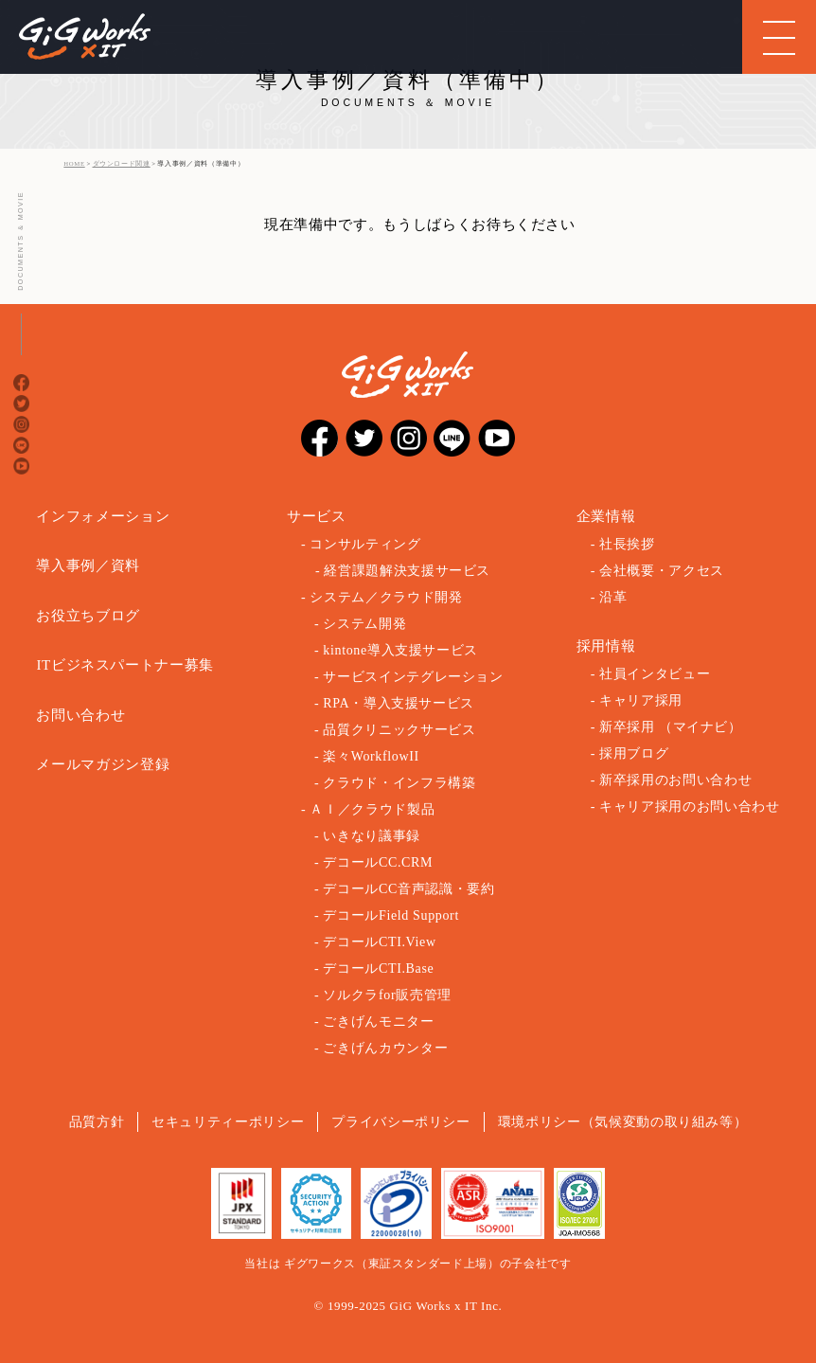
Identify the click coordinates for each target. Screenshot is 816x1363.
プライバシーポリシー (400, 1122)
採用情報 (606, 646)
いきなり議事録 (371, 836)
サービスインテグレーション (413, 677)
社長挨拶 (627, 544)
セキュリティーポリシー (227, 1122)
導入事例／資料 (88, 565)
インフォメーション (102, 516)
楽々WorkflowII (371, 756)
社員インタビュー (654, 674)
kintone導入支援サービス (400, 650)
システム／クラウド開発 (386, 597)
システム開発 (364, 624)
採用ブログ (633, 753)
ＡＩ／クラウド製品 (372, 809)
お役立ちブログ (88, 615)
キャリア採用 (641, 700)
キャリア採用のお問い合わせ (689, 806)
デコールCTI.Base (378, 968)
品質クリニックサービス (399, 730)
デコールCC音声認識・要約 (408, 889)
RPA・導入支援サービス (398, 703)
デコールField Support (391, 915)
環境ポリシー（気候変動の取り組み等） (623, 1122)
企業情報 (606, 516)
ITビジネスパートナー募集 (125, 665)
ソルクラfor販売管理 (387, 995)
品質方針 (97, 1122)
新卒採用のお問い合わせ (675, 780)
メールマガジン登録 (102, 764)
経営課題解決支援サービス (407, 571)
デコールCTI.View (379, 942)
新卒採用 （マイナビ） (670, 727)
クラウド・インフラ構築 (399, 783)
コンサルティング (365, 544)
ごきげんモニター (378, 1021)
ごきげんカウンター (385, 1048)
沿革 (613, 597)
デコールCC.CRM (378, 862)
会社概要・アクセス (661, 571)
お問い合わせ (80, 715)
